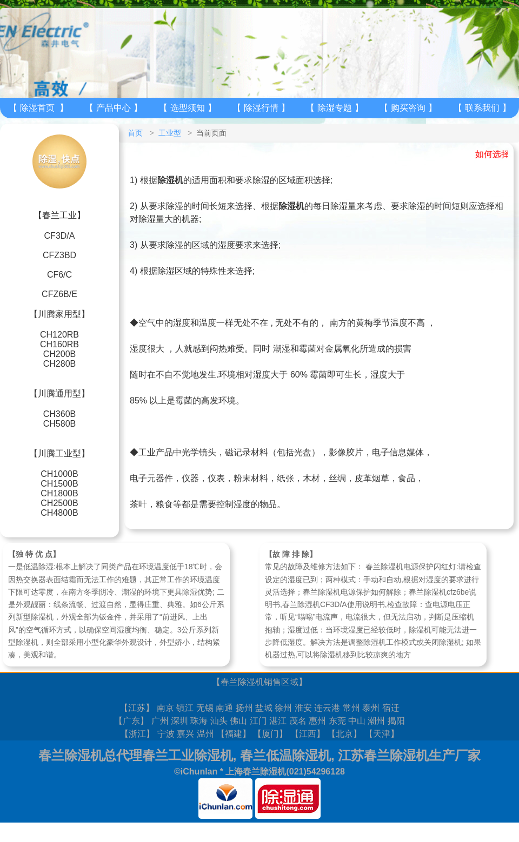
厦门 (270, 733)
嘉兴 (185, 733)
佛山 (238, 720)
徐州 (283, 707)
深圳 (179, 720)
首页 (135, 133)
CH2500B (59, 503)
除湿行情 (261, 107)
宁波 (166, 733)
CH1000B (59, 474)
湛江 (278, 720)
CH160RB (59, 344)
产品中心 (113, 107)
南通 (224, 707)
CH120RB (59, 334)
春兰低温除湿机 (285, 755)
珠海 (199, 720)
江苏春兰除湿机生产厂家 (409, 755)
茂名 (298, 720)
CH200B (59, 354)
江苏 (136, 707)
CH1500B (59, 483)
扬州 (244, 707)
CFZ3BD (59, 255)
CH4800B (59, 512)
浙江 (137, 733)
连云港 (327, 707)
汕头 (219, 720)
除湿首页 (37, 107)
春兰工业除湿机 (187, 755)
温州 (205, 733)
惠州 (317, 720)
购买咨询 (408, 107)
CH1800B (59, 493)
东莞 (337, 720)
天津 (381, 733)
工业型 (169, 133)
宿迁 (391, 707)
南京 (165, 707)
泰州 (371, 707)
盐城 (263, 707)
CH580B (59, 423)
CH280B (59, 363)
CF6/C (59, 274)
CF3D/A (59, 235)
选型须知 (187, 107)
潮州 (376, 720)
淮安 (303, 707)
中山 (356, 720)
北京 (344, 733)
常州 (351, 707)
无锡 (205, 707)
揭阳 (396, 720)
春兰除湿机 (242, 681)
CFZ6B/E (59, 294)
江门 (258, 720)
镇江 (185, 707)
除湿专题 (334, 107)
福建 (233, 733)
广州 (160, 720)
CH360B (59, 414)
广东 (131, 720)
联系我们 (482, 107)
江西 (307, 733)
